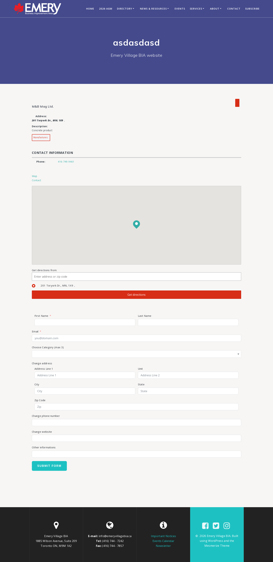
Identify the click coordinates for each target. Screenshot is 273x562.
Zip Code (40, 400)
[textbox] (136, 354)
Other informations (44, 447)
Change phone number (46, 416)
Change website (42, 431)
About (214, 8)
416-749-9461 (66, 161)
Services (196, 8)
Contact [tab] (36, 180)
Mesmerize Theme (217, 546)
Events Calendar (163, 541)
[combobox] (136, 354)
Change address (42, 363)
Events (180, 8)
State (141, 384)
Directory (124, 8)
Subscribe (252, 8)
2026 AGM (105, 8)
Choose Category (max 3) (48, 347)
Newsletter (163, 546)
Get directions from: (44, 270)
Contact (233, 8)
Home (90, 8)
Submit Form (49, 465)
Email (35, 331)
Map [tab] (34, 176)
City (36, 384)
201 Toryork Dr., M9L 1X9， (54, 285)
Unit (140, 368)
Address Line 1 (43, 368)
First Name (41, 315)
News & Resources (153, 8)
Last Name (144, 315)
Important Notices (163, 536)
